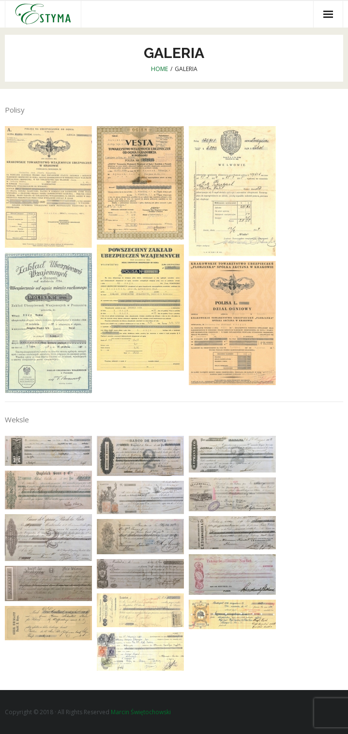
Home (159, 69)
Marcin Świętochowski (141, 712)
